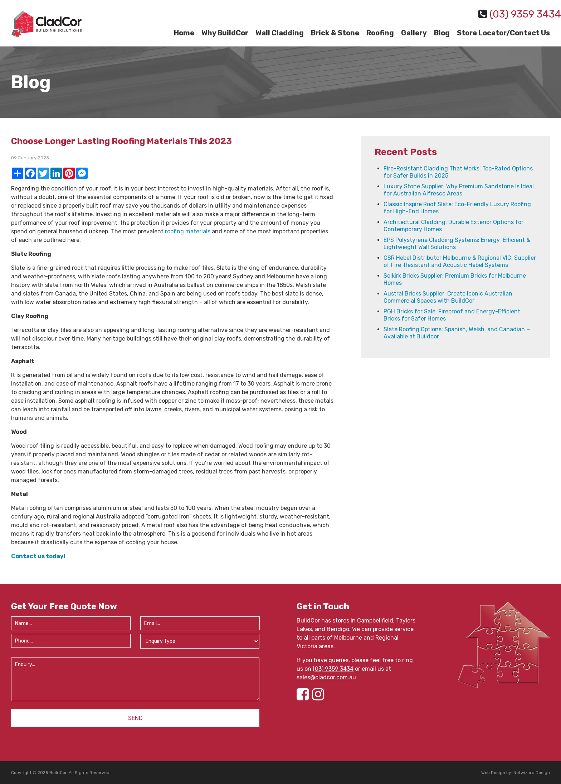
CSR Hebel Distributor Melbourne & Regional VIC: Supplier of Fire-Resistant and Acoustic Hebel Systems (460, 261)
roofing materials (187, 231)
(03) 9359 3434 (333, 668)
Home (184, 33)
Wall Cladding (279, 33)
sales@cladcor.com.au (326, 677)
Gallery (414, 33)
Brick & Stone (335, 33)
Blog (442, 33)
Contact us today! (38, 556)
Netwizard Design (531, 772)
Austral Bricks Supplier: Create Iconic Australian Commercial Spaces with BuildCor (448, 297)
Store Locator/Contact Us (503, 33)
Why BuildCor (224, 33)
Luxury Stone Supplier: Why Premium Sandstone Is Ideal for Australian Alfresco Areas (459, 190)
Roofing (380, 33)
